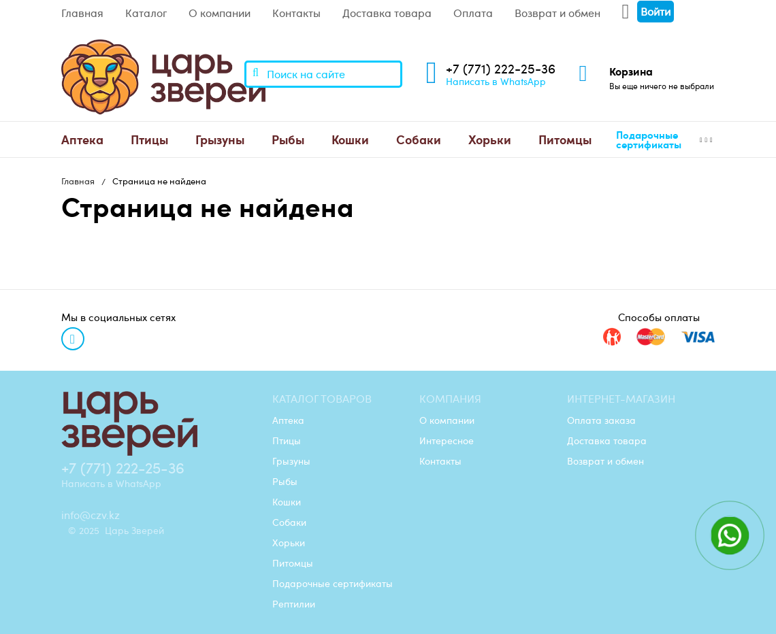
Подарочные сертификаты (648, 140)
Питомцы (565, 139)
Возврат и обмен (557, 12)
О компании (219, 12)
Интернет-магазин (621, 398)
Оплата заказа (601, 420)
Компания (450, 398)
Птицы (149, 139)
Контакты (296, 12)
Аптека (82, 139)
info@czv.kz (90, 514)
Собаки (418, 139)
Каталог (146, 12)
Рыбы (288, 139)
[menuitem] (82, 139)
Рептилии (293, 603)
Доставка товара (387, 12)
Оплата (473, 12)
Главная (82, 12)
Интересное (446, 440)
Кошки (350, 139)
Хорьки (489, 139)
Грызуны (219, 139)
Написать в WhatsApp (496, 81)
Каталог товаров (322, 398)
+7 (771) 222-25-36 (500, 68)
